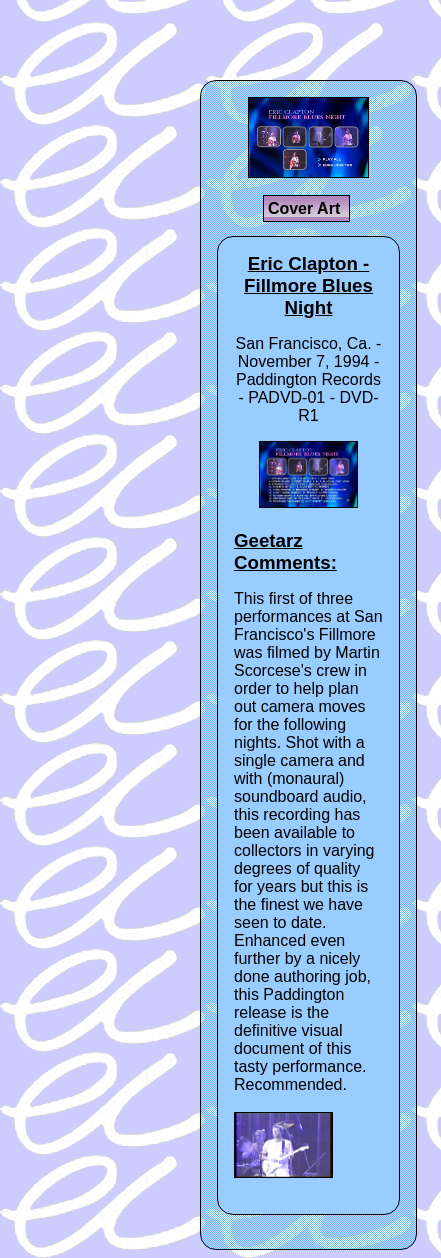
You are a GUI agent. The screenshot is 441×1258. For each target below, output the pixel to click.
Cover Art (306, 208)
